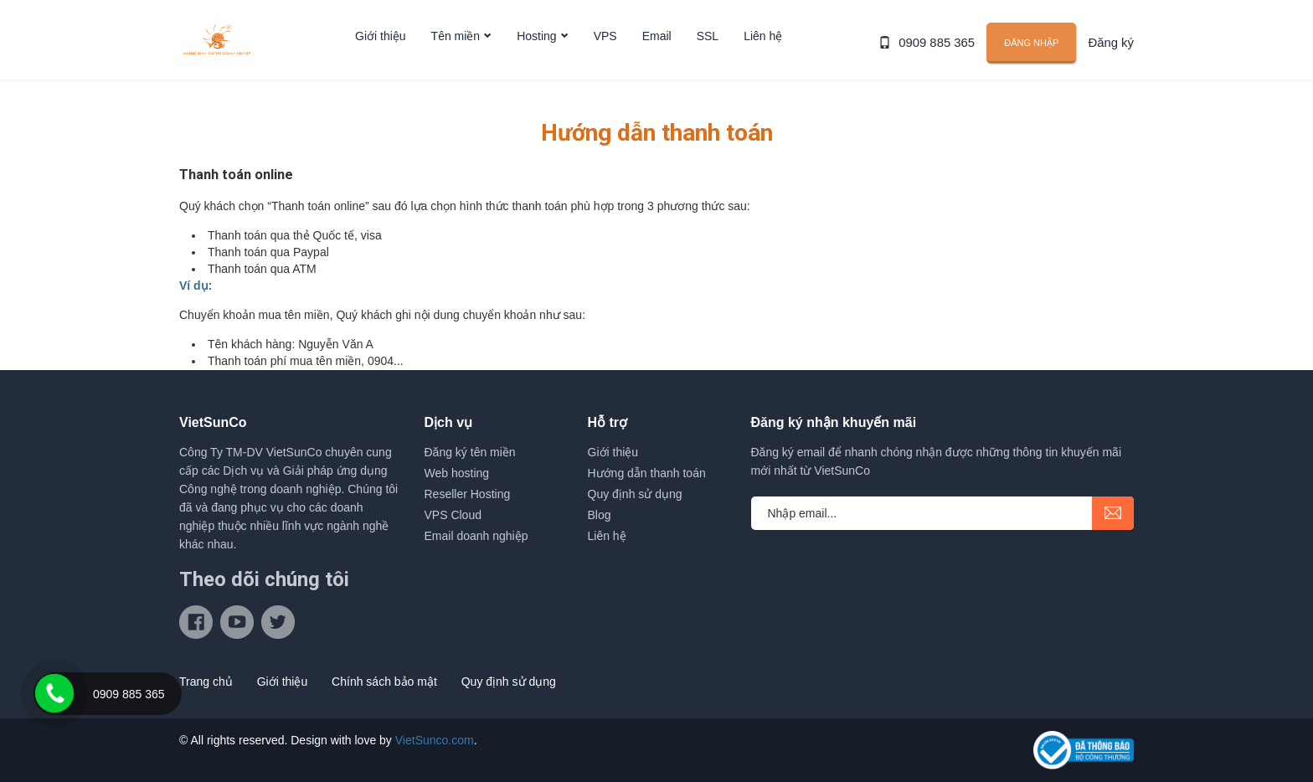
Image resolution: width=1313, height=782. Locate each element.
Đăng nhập (1034, 51)
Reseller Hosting (468, 494)
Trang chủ (206, 681)
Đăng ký (1112, 52)
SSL (707, 52)
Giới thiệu (380, 52)
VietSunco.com (434, 740)
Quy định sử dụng (635, 494)
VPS (605, 52)
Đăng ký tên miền (470, 452)
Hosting (536, 52)
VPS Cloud (453, 515)
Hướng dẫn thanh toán (647, 473)
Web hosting (457, 473)
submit (1113, 513)
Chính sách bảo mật (384, 681)
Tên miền (456, 52)
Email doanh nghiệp (476, 536)
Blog (599, 515)
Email (657, 52)
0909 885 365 (942, 52)
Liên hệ (763, 52)
